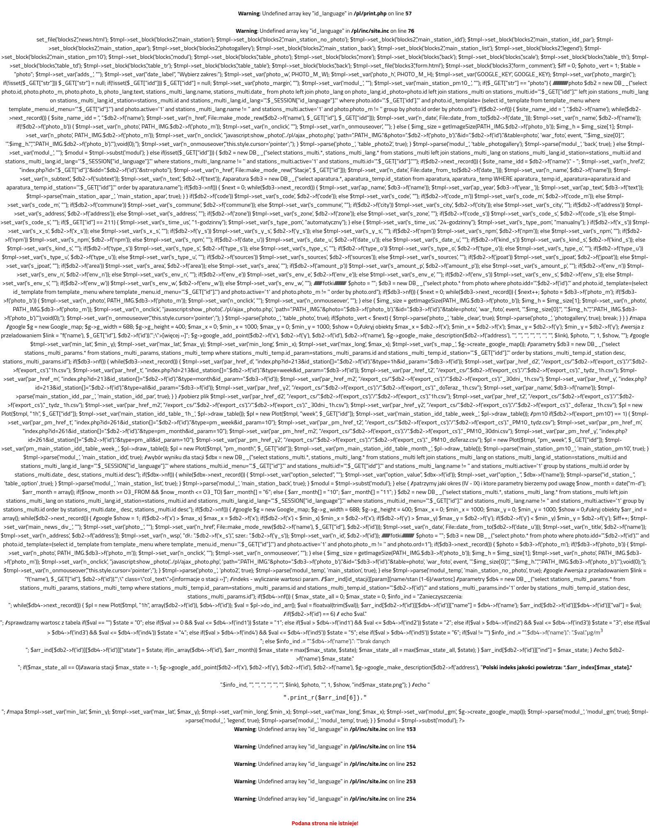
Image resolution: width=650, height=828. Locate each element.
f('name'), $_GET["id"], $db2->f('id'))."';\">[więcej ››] (124, 335)
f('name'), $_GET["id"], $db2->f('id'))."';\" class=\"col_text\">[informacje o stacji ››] (126, 578)
